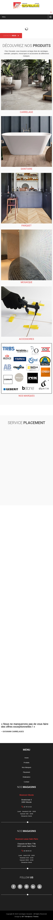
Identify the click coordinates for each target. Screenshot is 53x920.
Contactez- (11, 35)
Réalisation (26, 777)
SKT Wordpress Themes (30, 916)
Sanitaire (26, 169)
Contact (26, 782)
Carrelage (26, 112)
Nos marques (27, 395)
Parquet (26, 225)
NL (51, 12)
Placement (26, 772)
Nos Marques (26, 767)
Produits (26, 762)
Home (27, 758)
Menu (4, 17)
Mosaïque (26, 282)
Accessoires (26, 339)
